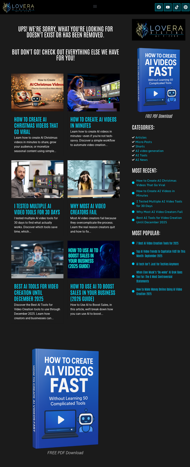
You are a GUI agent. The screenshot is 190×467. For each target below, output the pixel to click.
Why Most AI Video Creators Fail (88, 208)
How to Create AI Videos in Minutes (93, 122)
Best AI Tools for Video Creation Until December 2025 (36, 292)
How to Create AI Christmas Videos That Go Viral (36, 125)
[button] (95, 6)
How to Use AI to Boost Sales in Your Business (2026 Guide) (92, 292)
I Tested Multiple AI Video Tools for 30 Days (37, 208)
